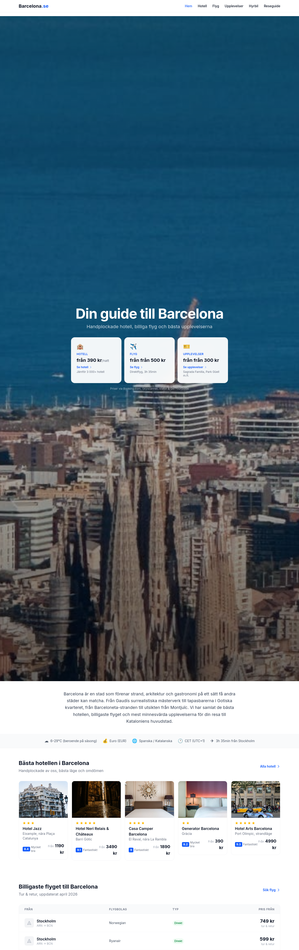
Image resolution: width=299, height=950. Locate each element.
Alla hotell (270, 766)
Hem (188, 6)
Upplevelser (234, 6)
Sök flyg (271, 890)
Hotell (202, 6)
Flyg (215, 6)
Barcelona (34, 6)
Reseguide (272, 6)
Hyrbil (253, 6)
